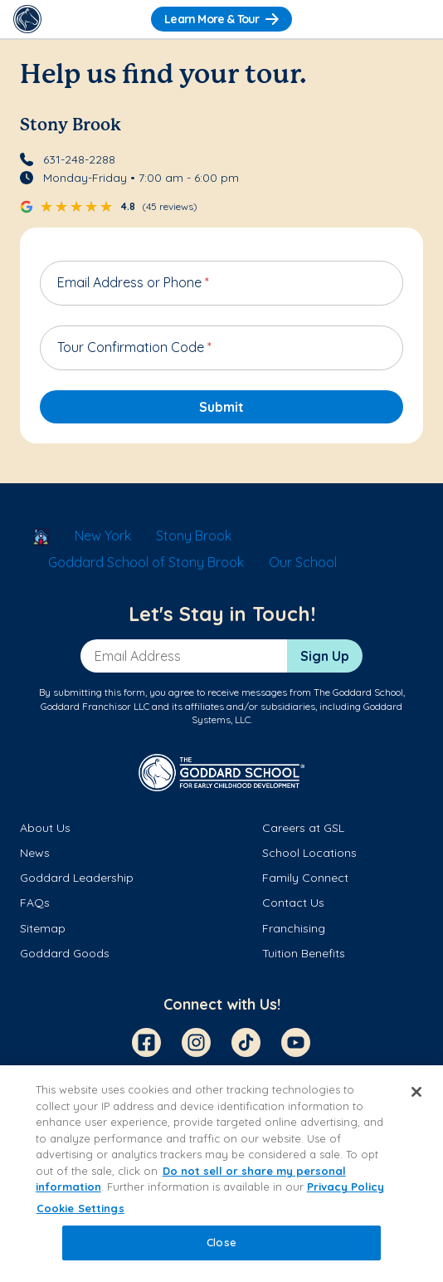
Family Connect (305, 877)
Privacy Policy (345, 1186)
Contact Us (293, 902)
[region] (221, 1173)
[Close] (416, 1092)
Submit (221, 407)
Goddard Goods (65, 953)
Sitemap (43, 928)
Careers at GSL (303, 827)
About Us (45, 827)
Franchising (293, 928)
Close (221, 1242)
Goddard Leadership (77, 877)
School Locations (309, 852)
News (35, 852)
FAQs (35, 902)
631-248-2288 (79, 159)
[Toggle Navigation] (416, 19)
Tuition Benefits (303, 953)
